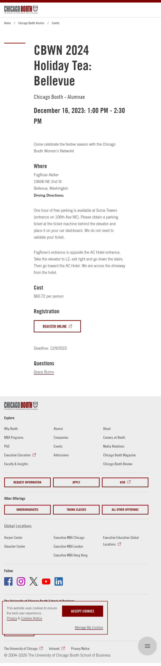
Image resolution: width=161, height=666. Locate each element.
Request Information (27, 482)
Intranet (54, 648)
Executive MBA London (68, 546)
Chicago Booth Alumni (31, 23)
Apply (76, 482)
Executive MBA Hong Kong (71, 555)
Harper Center (13, 537)
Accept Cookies (82, 611)
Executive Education (17, 455)
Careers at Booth (114, 437)
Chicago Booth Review (117, 464)
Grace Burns (44, 372)
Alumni (58, 428)
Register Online (55, 326)
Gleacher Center (14, 546)
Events (55, 23)
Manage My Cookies (89, 627)
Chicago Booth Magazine (119, 455)
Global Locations (18, 526)
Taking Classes (76, 510)
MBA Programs (13, 437)
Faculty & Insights (16, 464)
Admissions (61, 455)
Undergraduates (27, 510)
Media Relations (113, 446)
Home (7, 23)
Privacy (12, 618)
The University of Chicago (21, 648)
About (107, 428)
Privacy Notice (80, 648)
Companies (61, 437)
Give (122, 482)
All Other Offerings (125, 510)
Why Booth (11, 428)
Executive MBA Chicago (69, 537)
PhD (6, 446)
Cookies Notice (31, 618)
